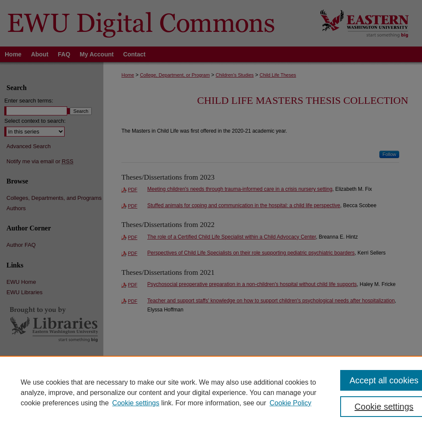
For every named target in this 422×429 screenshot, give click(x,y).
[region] (211, 392)
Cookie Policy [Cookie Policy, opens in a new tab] (290, 403)
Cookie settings (135, 403)
